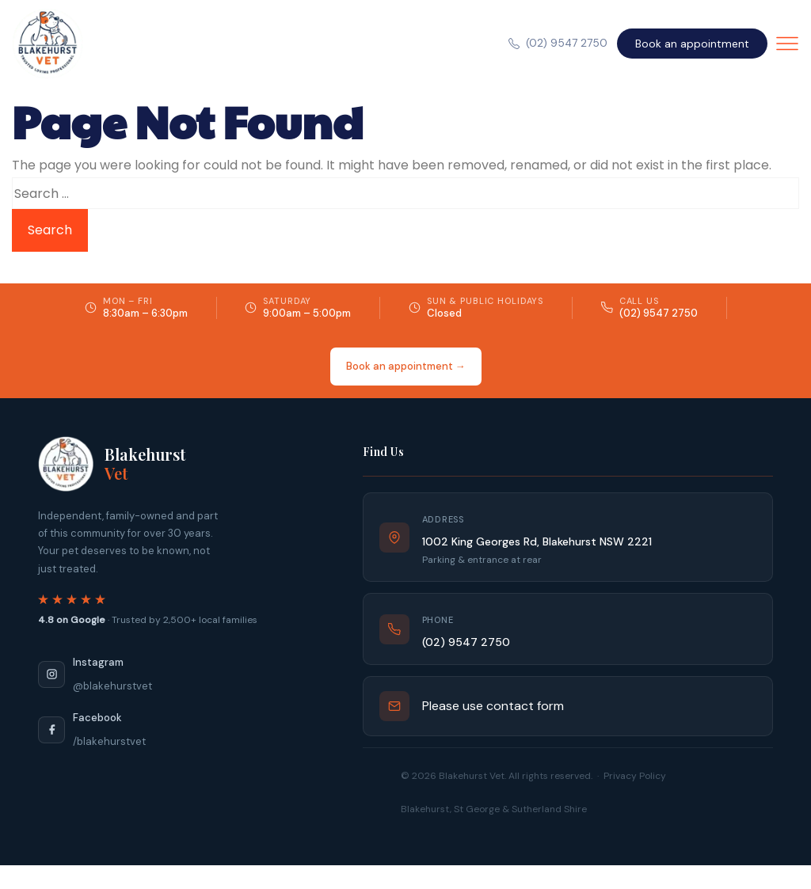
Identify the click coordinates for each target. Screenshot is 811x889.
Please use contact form (493, 705)
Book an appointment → (406, 366)
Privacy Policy (634, 775)
